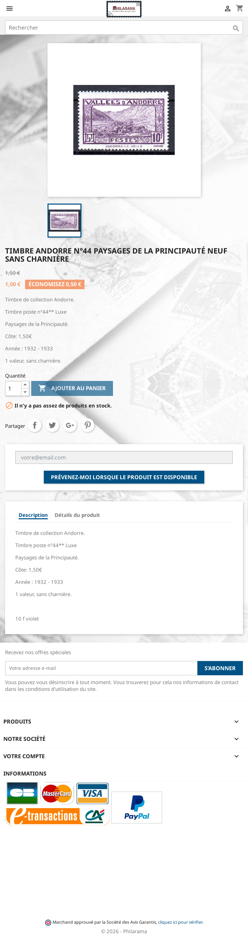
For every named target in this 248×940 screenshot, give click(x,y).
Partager (34, 425)
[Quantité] (13, 388)
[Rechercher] (124, 27)
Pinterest (87, 425)
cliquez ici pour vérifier (180, 922)
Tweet (52, 425)
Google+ (70, 425)
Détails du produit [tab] (77, 514)
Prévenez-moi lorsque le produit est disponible (124, 477)
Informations (24, 773)
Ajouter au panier (72, 388)
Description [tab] (33, 514)
